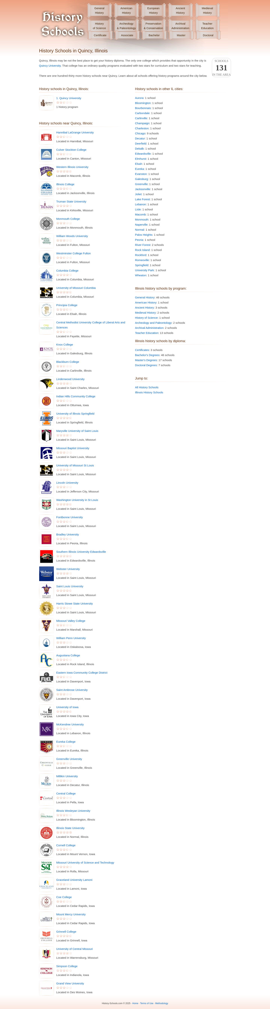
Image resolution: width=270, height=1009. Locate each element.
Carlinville (141, 118)
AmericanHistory (126, 10)
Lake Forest (142, 199)
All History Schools (146, 387)
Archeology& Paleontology (126, 26)
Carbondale (142, 113)
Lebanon (140, 204)
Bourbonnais (143, 108)
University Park (144, 270)
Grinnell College (66, 931)
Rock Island (142, 249)
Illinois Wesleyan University (73, 810)
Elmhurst (140, 158)
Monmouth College (68, 218)
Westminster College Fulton (73, 253)
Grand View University (70, 983)
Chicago (140, 133)
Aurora (139, 97)
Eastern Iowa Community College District (81, 672)
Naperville (141, 224)
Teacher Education (146, 332)
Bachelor (154, 35)
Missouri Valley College (70, 620)
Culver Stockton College (71, 149)
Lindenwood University (70, 379)
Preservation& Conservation (153, 26)
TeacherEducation (207, 26)
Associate (127, 35)
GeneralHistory (99, 10)
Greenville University (69, 759)
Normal (139, 229)
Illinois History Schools (149, 392)
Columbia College (67, 270)
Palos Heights (143, 234)
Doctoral (208, 35)
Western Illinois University (72, 167)
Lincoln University (67, 482)
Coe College (64, 897)
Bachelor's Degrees (147, 355)
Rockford (140, 255)
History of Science (146, 317)
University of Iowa (67, 707)
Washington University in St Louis (77, 499)
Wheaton (140, 275)
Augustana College (68, 655)
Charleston (142, 128)
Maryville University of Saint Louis (77, 430)
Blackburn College (67, 361)
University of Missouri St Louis (75, 465)
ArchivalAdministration (180, 26)
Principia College (66, 305)
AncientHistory (180, 10)
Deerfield (140, 143)
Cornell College (66, 845)
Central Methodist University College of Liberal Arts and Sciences (90, 325)
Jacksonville (142, 189)
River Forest (142, 244)
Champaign (142, 123)
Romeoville (142, 260)
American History (145, 302)
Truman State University (71, 201)
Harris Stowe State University (74, 603)
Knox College (64, 344)
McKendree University (70, 724)
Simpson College (66, 966)
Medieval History (145, 312)
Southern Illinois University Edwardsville (81, 551)
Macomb (140, 214)
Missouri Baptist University (72, 448)
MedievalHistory (207, 10)
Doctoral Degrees (146, 365)
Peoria (139, 239)
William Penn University (71, 638)
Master (181, 35)
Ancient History (144, 307)
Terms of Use (146, 1003)
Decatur (140, 138)
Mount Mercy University (71, 914)
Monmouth (141, 219)
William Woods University (72, 236)
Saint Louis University (69, 586)
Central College (66, 793)
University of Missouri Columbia (76, 287)
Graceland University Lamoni (74, 879)
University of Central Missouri (74, 948)
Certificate (100, 35)
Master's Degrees (146, 360)
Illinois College (65, 184)
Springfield (141, 265)
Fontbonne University (69, 517)
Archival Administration (149, 327)
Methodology (161, 1003)
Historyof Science (99, 26)
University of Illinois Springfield (75, 413)
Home (135, 1003)
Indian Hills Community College (75, 396)
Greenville (141, 184)
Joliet (138, 194)
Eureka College (66, 741)
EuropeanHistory (153, 10)
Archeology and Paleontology (153, 322)
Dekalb (139, 148)
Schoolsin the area (221, 67)
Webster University (68, 569)
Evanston (141, 173)
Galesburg (141, 179)
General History (144, 297)
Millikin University (67, 776)
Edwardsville (143, 153)
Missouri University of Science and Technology (85, 862)
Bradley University (67, 534)
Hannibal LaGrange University (75, 132)
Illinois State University (70, 828)
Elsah (138, 163)
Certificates (142, 350)
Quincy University (50, 65)
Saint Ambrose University (72, 689)
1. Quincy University (68, 98)
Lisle (138, 209)
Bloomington (143, 103)
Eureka (139, 168)
